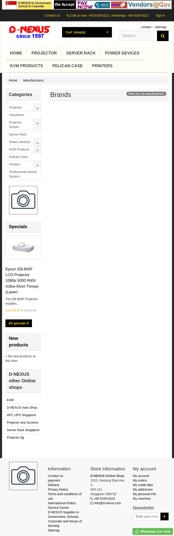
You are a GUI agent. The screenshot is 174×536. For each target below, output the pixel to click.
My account (141, 476)
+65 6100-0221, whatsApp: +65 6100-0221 (118, 15)
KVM (10, 400)
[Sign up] (164, 516)
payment (54, 480)
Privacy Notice (58, 489)
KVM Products (26, 66)
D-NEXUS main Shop (22, 407)
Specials (18, 226)
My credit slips (143, 485)
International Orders (62, 503)
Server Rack (81, 53)
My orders (140, 480)
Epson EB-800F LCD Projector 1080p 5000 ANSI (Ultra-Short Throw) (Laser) (21, 280)
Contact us (52, 15)
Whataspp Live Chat (153, 531)
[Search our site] (138, 36)
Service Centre (58, 507)
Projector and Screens (22, 422)
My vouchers (142, 498)
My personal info (144, 494)
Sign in (160, 15)
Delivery (54, 485)
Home (16, 53)
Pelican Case (67, 66)
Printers (102, 66)
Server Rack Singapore (23, 430)
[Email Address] (147, 516)
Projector (44, 53)
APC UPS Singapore (21, 415)
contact (146, 27)
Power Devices (122, 53)
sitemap (160, 27)
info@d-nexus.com (107, 503)
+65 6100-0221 (104, 498)
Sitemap (54, 530)
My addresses (143, 489)
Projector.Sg (15, 437)
